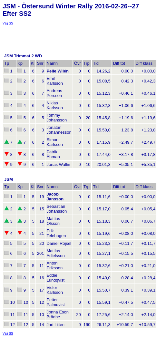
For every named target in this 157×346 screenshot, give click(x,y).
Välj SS (8, 23)
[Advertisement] (54, 33)
